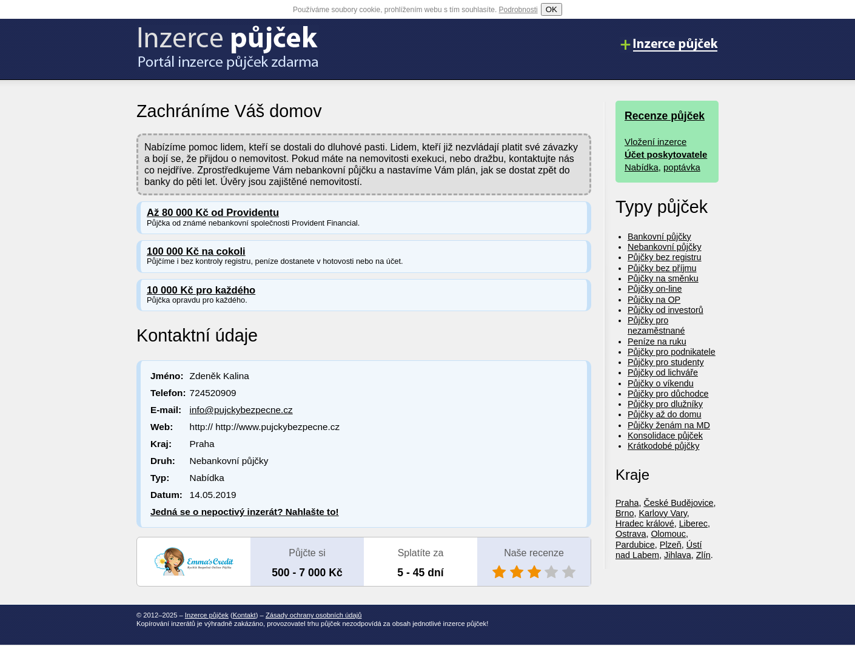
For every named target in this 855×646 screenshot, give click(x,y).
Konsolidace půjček (665, 435)
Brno (624, 513)
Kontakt (244, 615)
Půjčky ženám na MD (669, 425)
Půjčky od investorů (665, 310)
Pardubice (635, 545)
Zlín (703, 555)
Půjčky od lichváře (663, 372)
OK (551, 9)
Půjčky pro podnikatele (672, 352)
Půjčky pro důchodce (668, 394)
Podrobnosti (518, 9)
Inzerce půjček (207, 615)
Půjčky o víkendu (661, 383)
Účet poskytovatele (666, 154)
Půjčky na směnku (663, 278)
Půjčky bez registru (665, 257)
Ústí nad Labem (658, 550)
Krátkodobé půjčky (663, 446)
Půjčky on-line (655, 289)
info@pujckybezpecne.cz (241, 410)
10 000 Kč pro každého (201, 290)
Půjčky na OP (654, 299)
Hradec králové (644, 523)
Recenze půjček (665, 116)
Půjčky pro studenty (666, 362)
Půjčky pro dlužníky (665, 404)
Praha (627, 503)
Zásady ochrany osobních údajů (314, 615)
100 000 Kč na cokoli (196, 251)
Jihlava (677, 555)
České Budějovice (678, 503)
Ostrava (630, 534)
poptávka (681, 167)
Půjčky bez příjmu (662, 268)
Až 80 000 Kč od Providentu (213, 212)
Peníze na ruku (657, 341)
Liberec (693, 523)
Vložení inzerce (655, 141)
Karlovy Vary (662, 513)
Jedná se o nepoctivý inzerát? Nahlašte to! (244, 511)
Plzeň (671, 545)
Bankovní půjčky (659, 236)
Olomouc (668, 534)
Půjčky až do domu (665, 414)
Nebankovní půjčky (665, 247)
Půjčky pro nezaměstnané (656, 325)
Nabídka (642, 167)
